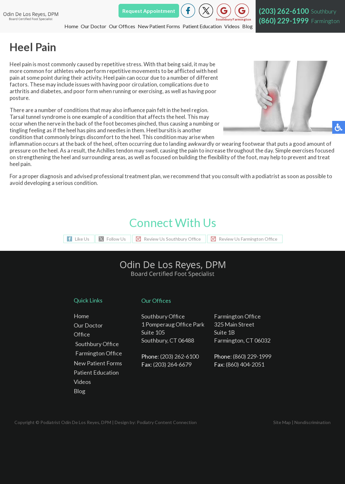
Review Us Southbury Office (172, 239)
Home (71, 26)
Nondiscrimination (312, 422)
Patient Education (202, 26)
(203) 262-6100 (284, 11)
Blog (247, 26)
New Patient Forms (159, 26)
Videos (232, 26)
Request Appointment (148, 11)
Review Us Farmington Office (248, 239)
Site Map (282, 422)
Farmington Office (98, 353)
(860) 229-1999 (284, 20)
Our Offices (122, 26)
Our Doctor (93, 26)
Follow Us (116, 239)
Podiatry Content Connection (167, 422)
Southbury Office (97, 343)
